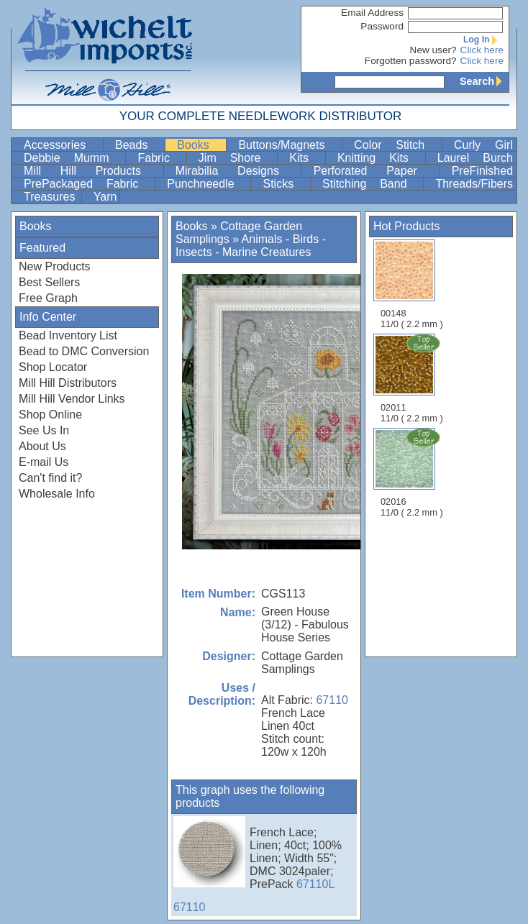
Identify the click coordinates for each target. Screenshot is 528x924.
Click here (482, 50)
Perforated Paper (375, 171)
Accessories (62, 145)
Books (200, 145)
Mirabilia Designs (237, 171)
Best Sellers (49, 282)
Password (382, 26)
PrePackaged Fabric (88, 184)
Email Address (372, 12)
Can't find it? (50, 478)
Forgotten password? (411, 60)
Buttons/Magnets (288, 145)
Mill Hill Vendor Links (72, 399)
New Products (55, 266)
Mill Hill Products (92, 171)
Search (484, 81)
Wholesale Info (57, 494)
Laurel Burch (475, 158)
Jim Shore (236, 158)
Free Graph (48, 298)
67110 (332, 700)
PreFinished (482, 171)
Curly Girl (483, 145)
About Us (42, 446)
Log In (483, 40)
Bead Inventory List (68, 335)
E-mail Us (43, 462)
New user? (433, 50)
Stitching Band (371, 184)
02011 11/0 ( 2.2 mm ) (413, 378)
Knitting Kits (379, 158)
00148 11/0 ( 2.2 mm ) (412, 284)
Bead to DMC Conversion (84, 351)
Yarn (105, 197)
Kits (305, 158)
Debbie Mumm (73, 158)
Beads (138, 145)
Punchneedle (207, 184)
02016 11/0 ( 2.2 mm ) (413, 472)
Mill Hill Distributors (68, 383)
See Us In (44, 430)
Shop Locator (53, 367)
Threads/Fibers (474, 184)
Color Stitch (396, 145)
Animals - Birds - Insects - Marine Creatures (251, 245)
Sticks (285, 184)
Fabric (160, 158)
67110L (315, 884)
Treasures (51, 197)
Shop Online (50, 414)
